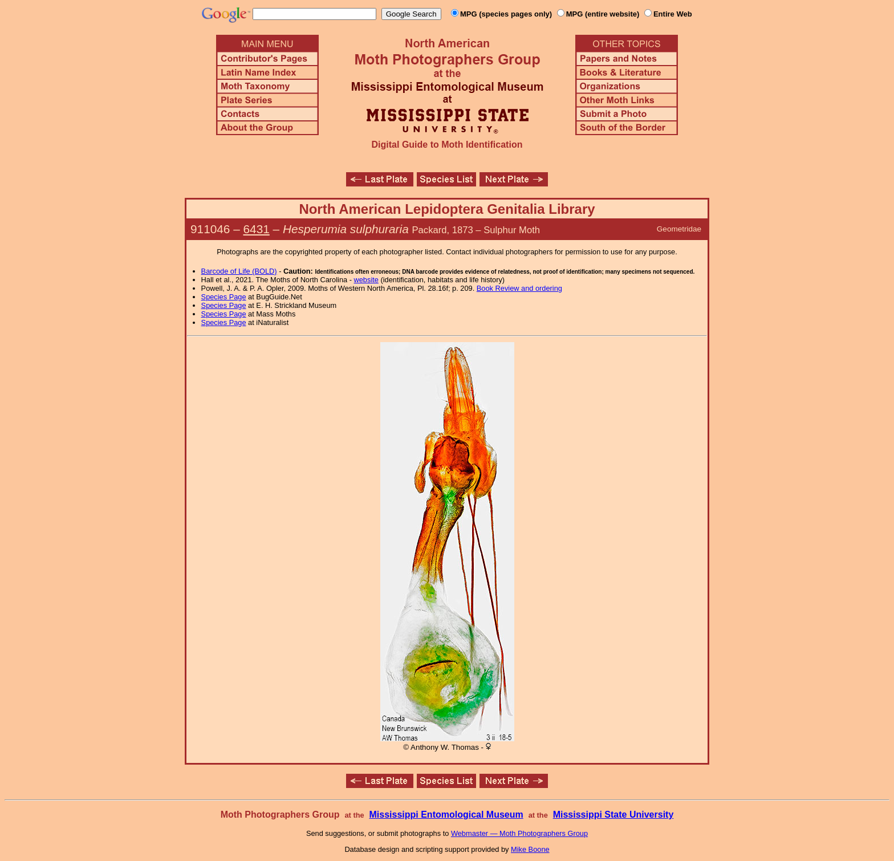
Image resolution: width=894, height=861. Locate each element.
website (366, 279)
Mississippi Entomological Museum (446, 814)
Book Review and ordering (519, 288)
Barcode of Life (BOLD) (239, 271)
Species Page (223, 297)
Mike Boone (530, 849)
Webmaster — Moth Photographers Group (519, 833)
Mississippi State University (613, 814)
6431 (256, 228)
